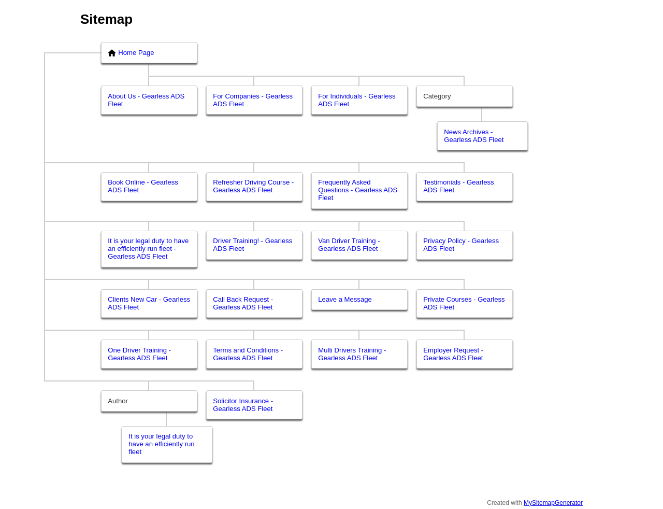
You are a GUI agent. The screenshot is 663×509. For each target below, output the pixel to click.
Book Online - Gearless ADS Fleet (143, 186)
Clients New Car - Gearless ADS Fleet (149, 303)
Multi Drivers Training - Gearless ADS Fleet (352, 354)
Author (118, 401)
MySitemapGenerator (553, 502)
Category (437, 96)
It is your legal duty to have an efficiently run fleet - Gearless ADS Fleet (148, 248)
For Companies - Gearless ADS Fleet (253, 100)
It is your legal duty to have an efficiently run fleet (161, 444)
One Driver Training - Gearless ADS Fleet (139, 354)
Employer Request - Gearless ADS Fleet (453, 354)
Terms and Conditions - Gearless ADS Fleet (248, 354)
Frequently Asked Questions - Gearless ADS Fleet (357, 190)
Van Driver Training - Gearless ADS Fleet (349, 244)
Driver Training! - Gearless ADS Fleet (252, 244)
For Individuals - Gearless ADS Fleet (356, 100)
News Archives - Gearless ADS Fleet (473, 136)
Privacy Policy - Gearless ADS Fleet (461, 244)
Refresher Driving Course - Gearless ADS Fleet (253, 186)
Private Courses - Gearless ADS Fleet (464, 303)
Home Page (131, 53)
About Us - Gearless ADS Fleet (146, 100)
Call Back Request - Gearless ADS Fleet (243, 303)
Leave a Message (345, 299)
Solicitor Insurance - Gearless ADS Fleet (243, 405)
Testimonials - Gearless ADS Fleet (458, 186)
